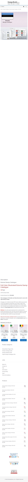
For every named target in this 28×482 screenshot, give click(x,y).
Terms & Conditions (6, 375)
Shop (3, 373)
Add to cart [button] (4, 340)
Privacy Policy (5, 371)
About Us (4, 364)
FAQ (3, 368)
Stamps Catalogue (6, 9)
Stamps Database (6, 352)
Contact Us (4, 366)
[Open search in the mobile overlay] (26, 6)
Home (1, 9)
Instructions (4, 369)
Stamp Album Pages (6, 349)
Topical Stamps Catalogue (7, 354)
